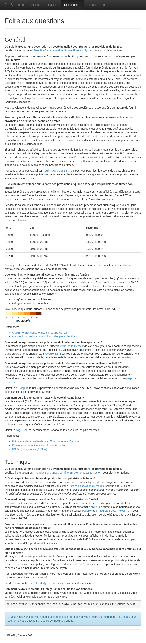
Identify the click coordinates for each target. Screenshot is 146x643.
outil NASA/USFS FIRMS (59, 170)
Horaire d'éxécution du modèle (87, 485)
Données (125, 357)
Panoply (87, 510)
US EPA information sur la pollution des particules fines (44, 336)
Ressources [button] (72, 4)
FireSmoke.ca (15, 5)
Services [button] (52, 4)
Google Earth (53, 353)
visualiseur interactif (72, 346)
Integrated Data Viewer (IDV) (115, 510)
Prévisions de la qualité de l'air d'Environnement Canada (45, 441)
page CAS (22, 430)
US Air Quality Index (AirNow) (29, 449)
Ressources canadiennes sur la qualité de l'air (39, 445)
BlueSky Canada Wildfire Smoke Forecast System (63, 50)
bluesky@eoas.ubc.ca (48, 583)
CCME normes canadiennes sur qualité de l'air (39, 332)
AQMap (20, 388)
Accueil (35, 4)
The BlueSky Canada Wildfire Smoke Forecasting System (68, 472)
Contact (91, 4)
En (103, 4)
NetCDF (93, 506)
